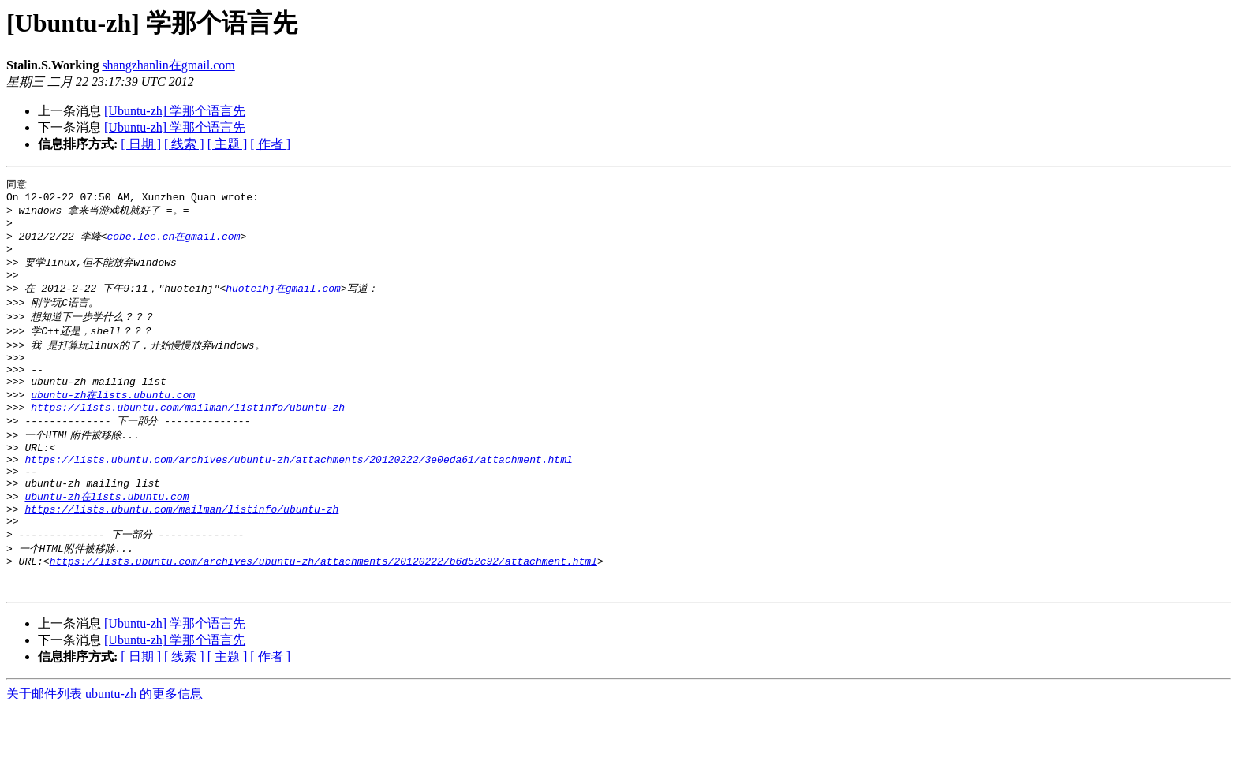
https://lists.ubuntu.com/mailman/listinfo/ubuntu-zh (188, 434)
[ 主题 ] (227, 144)
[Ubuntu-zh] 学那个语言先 (174, 111)
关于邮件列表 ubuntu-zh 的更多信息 (104, 745)
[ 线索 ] (184, 144)
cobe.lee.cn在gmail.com (173, 243)
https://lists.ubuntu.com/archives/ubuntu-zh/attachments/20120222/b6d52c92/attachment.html (323, 608)
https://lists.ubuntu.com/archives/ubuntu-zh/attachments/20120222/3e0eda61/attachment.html (298, 492)
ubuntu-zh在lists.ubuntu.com (113, 419)
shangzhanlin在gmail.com (168, 65)
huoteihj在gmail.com (283, 301)
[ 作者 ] (270, 144)
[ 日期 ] (141, 144)
